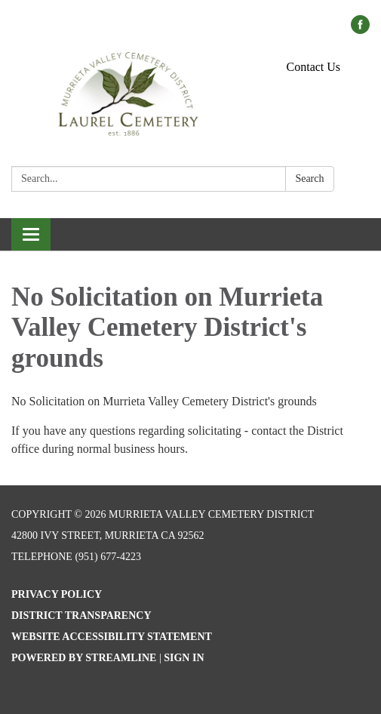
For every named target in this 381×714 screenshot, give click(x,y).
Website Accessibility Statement (111, 636)
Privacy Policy (56, 594)
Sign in (184, 657)
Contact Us (314, 66)
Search (309, 178)
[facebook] (360, 29)
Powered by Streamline (83, 657)
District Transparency (81, 615)
